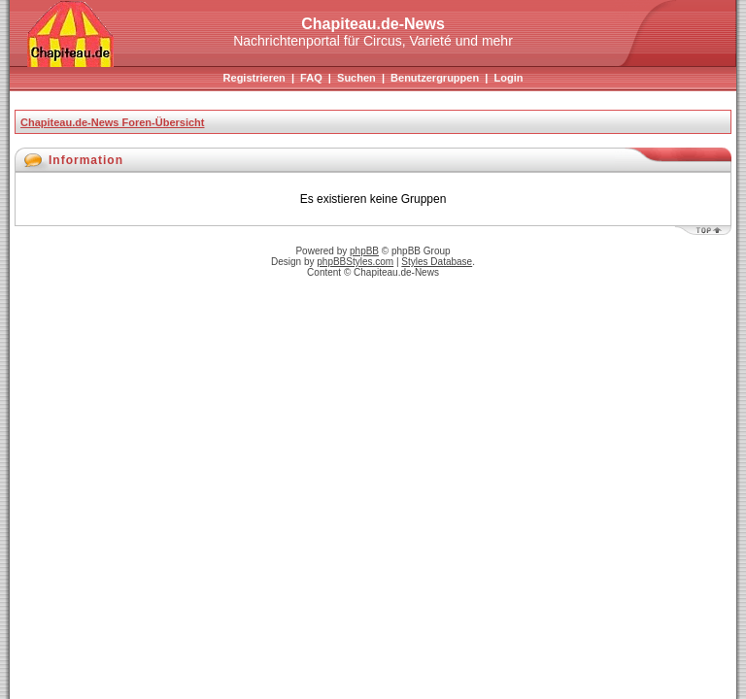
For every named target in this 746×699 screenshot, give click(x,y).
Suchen (356, 77)
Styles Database (436, 261)
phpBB (364, 251)
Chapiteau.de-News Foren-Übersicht (112, 122)
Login (508, 77)
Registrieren (254, 77)
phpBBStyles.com (355, 261)
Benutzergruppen (434, 77)
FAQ (311, 77)
